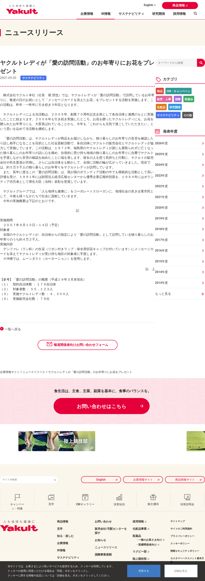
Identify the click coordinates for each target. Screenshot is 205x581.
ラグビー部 (140, 543)
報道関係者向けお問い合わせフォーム (81, 345)
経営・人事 (164, 99)
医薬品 (189, 99)
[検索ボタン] (55, 471)
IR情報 (61, 542)
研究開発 (158, 14)
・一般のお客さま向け (149, 531)
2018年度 (161, 229)
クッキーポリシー (180, 535)
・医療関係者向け (146, 536)
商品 (160, 91)
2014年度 (161, 272)
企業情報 (62, 535)
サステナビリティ (131, 14)
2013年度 (161, 283)
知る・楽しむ (65, 527)
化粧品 (161, 107)
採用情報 (179, 14)
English (148, 5)
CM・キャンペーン (178, 91)
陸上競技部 (140, 550)
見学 (60, 520)
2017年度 (161, 240)
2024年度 (161, 165)
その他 (187, 115)
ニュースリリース (34, 372)
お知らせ (100, 532)
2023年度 (161, 175)
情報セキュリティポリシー (184, 542)
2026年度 (161, 143)
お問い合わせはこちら (101, 406)
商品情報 (178, 5)
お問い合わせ (103, 513)
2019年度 (161, 218)
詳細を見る (180, 570)
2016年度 (161, 250)
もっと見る (163, 294)
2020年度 (161, 207)
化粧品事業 (140, 520)
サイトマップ (177, 513)
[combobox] (26, 471)
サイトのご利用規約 (181, 520)
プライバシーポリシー (182, 527)
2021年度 (161, 197)
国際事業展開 (103, 546)
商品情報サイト (185, 471)
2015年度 (161, 261)
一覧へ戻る (13, 329)
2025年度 (161, 154)
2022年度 (161, 186)
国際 (178, 99)
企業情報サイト (10, 372)
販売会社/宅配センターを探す (111, 522)
